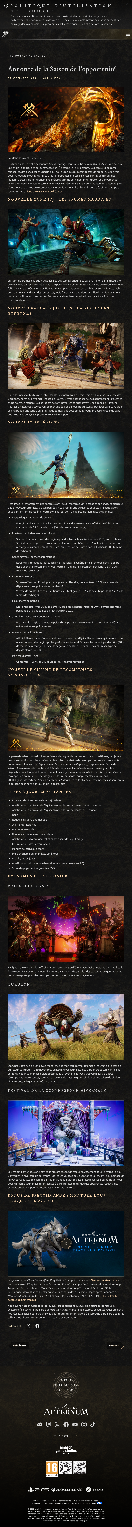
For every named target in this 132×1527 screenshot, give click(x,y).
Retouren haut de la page (66, 1385)
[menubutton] (128, 34)
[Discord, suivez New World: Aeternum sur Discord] (39, 1424)
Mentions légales (39, 1501)
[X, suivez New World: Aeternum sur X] (57, 1424)
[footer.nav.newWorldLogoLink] (66, 1414)
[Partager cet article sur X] (28, 1326)
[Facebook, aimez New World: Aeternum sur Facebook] (66, 1424)
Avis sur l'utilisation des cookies (87, 1501)
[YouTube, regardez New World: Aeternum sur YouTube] (75, 1424)
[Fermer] (127, 4)
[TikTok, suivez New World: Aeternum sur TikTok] (92, 1424)
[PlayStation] (38, 1490)
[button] (66, 119)
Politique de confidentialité (59, 1501)
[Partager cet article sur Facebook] (37, 1326)
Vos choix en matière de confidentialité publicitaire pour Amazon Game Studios (66, 1503)
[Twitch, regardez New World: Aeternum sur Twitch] (48, 1424)
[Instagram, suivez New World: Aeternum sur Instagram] (84, 1424)
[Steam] (94, 1490)
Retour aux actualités (28, 56)
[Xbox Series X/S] (66, 1489)
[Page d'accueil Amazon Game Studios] (66, 1450)
